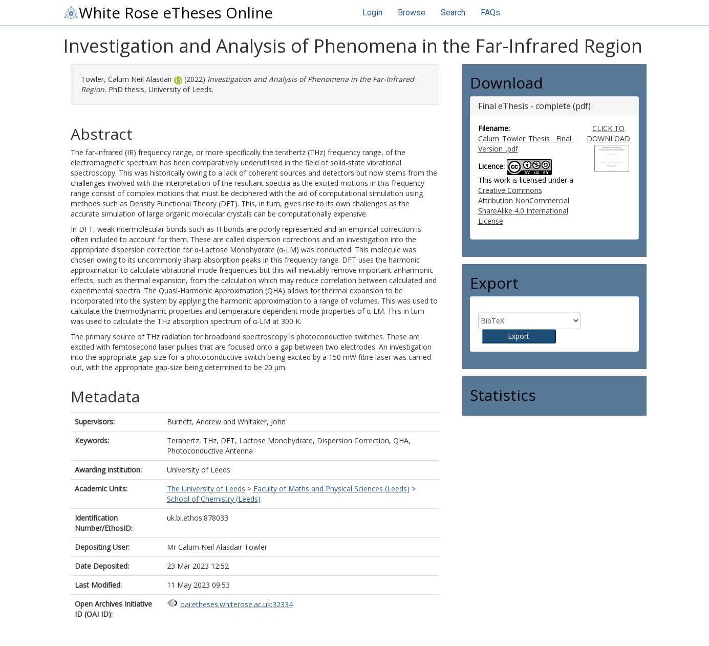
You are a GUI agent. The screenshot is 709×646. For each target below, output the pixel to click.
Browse (411, 12)
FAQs (490, 12)
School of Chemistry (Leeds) (214, 499)
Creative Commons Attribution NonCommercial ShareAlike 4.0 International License (523, 205)
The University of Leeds (206, 488)
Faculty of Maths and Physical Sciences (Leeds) (331, 488)
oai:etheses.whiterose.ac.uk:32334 (236, 604)
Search (453, 12)
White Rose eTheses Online (168, 13)
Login (372, 12)
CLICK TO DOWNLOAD (608, 133)
